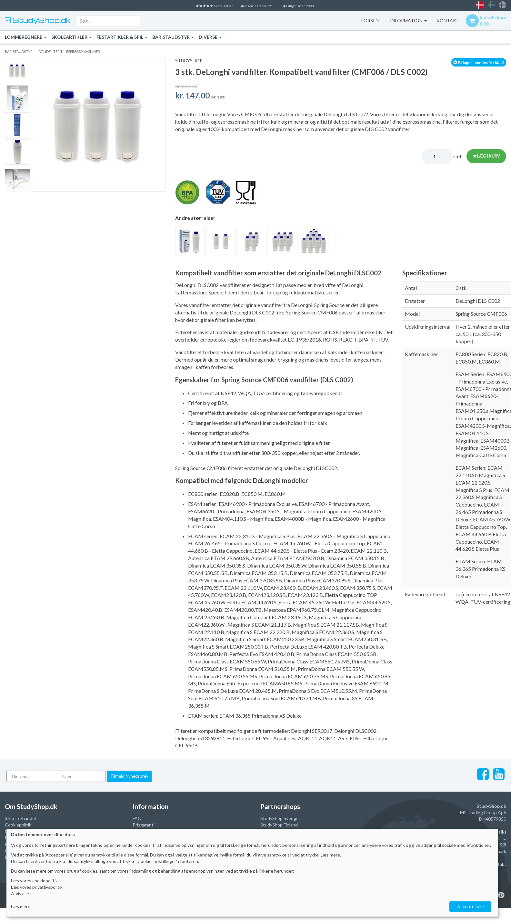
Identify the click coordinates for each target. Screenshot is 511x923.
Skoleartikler (71, 37)
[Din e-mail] (30, 776)
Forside (363, 20)
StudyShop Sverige (279, 818)
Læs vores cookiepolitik (34, 880)
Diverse (210, 37)
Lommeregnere (25, 37)
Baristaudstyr (173, 37)
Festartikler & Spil (121, 37)
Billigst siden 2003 (313, 5)
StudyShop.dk (41, 20)
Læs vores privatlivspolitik (37, 887)
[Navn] (81, 776)
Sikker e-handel (20, 818)
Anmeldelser (201, 5)
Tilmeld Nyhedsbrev (129, 776)
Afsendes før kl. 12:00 (260, 5)
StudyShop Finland (279, 824)
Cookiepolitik (18, 824)
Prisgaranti (144, 824)
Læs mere (20, 906)
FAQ (137, 818)
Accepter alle (470, 906)
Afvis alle (20, 893)
